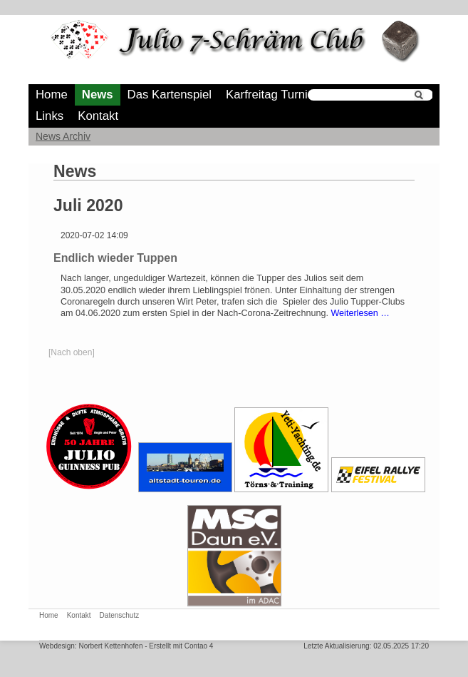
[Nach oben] (71, 352)
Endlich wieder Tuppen (115, 258)
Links (49, 116)
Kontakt (98, 116)
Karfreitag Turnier (272, 94)
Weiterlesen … (360, 313)
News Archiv (63, 136)
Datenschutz (120, 615)
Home (52, 94)
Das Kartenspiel (170, 94)
